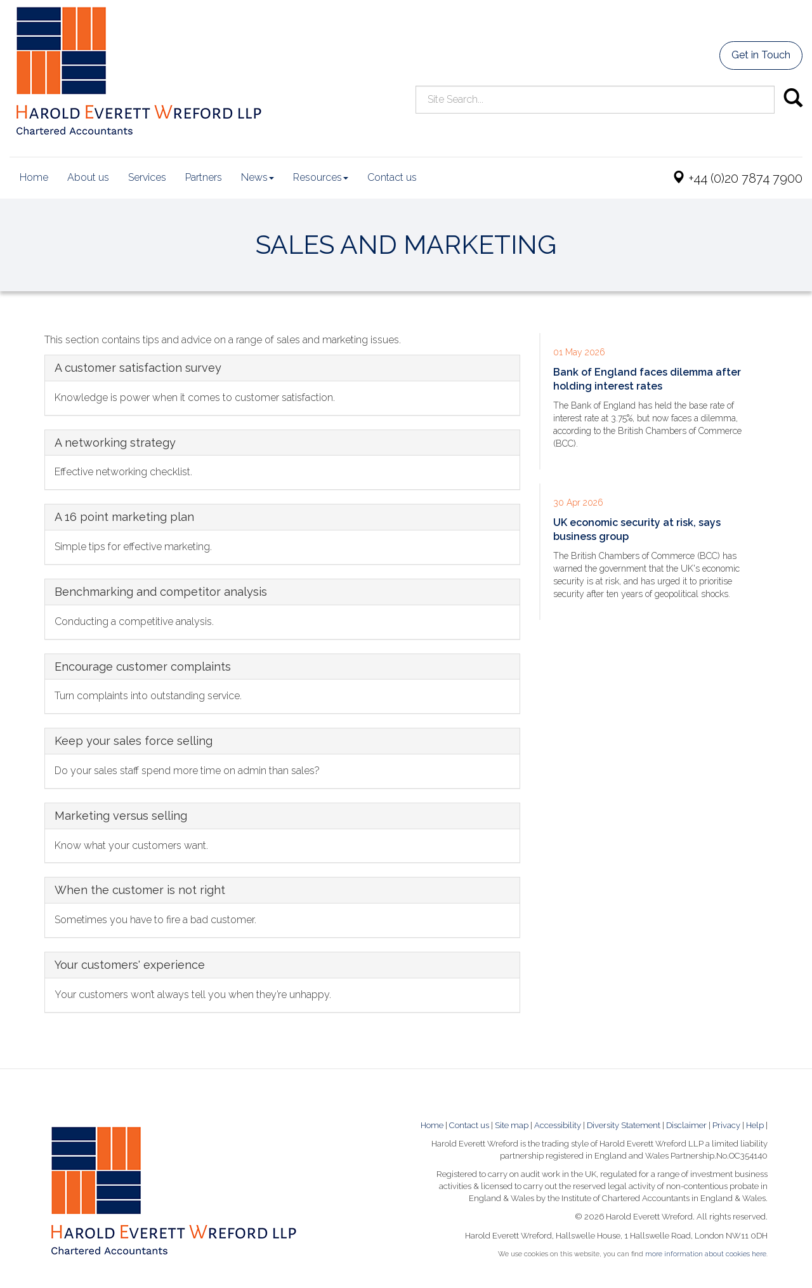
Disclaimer (686, 1125)
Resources (320, 177)
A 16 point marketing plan (124, 516)
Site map (511, 1125)
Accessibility (557, 1125)
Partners (203, 177)
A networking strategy (115, 442)
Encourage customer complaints (143, 666)
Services (147, 177)
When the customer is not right (140, 890)
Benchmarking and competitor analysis (161, 591)
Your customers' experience (130, 964)
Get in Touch (760, 55)
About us (88, 177)
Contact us (392, 177)
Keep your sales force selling (134, 740)
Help (755, 1125)
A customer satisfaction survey (138, 367)
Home (34, 177)
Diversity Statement (623, 1125)
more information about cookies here (705, 1254)
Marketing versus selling (121, 815)
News (257, 177)
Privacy (726, 1125)
